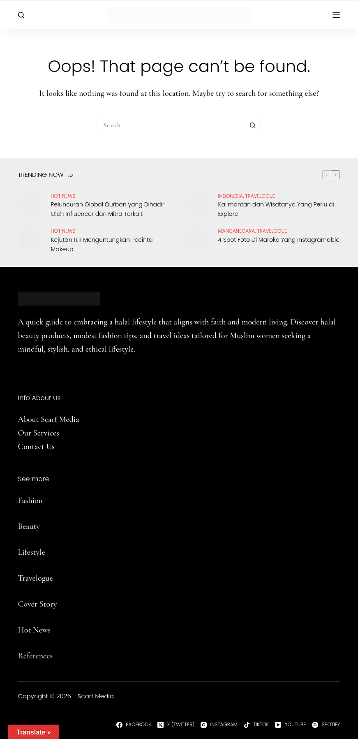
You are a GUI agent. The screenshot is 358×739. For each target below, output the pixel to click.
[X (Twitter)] (175, 724)
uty (35, 526)
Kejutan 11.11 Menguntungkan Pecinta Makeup (102, 244)
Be (22, 526)
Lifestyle (31, 552)
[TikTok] (256, 724)
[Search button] (253, 125)
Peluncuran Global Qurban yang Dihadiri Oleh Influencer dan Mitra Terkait (108, 209)
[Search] (21, 15)
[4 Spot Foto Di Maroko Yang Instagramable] (197, 239)
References (35, 656)
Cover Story (37, 604)
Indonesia (230, 195)
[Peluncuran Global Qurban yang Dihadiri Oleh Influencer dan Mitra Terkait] (30, 204)
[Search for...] (171, 125)
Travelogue (35, 578)
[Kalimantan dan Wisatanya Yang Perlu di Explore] (197, 204)
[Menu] (336, 15)
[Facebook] (133, 724)
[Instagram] (219, 724)
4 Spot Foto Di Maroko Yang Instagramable (278, 240)
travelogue (260, 195)
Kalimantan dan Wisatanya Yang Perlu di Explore (276, 209)
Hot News (63, 195)
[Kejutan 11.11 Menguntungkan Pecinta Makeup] (30, 239)
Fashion (30, 500)
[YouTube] (290, 724)
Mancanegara (236, 230)
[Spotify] (326, 724)
